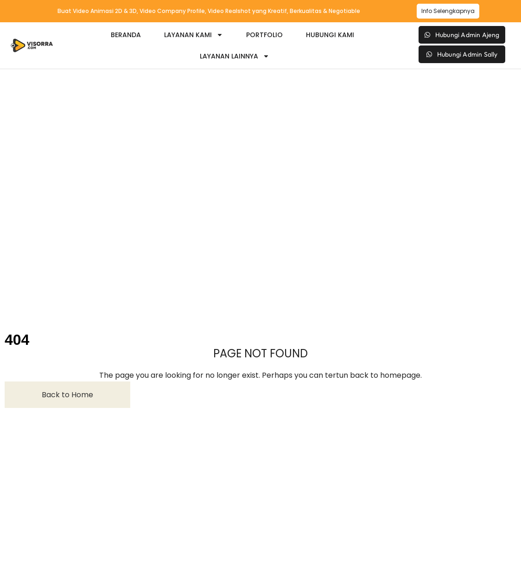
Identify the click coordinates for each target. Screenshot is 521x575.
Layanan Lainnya (234, 56)
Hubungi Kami (330, 34)
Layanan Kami (193, 35)
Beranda (126, 34)
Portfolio (264, 34)
